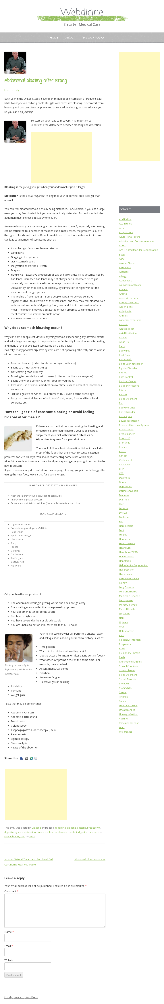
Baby (122, 346)
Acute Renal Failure (129, 236)
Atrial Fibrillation (128, 333)
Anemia (123, 289)
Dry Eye (123, 512)
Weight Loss (125, 731)
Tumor (122, 701)
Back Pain (124, 355)
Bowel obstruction (129, 420)
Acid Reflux (125, 219)
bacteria (81, 827)
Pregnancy (125, 644)
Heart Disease (127, 543)
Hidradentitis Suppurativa (133, 565)
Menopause (126, 600)
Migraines (124, 613)
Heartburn (125, 547)
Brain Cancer (126, 429)
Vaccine (123, 718)
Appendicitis (126, 306)
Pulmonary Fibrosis (129, 652)
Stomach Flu (125, 688)
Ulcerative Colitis (128, 705)
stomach (94, 832)
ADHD (122, 245)
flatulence (42, 832)
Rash (122, 657)
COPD (122, 469)
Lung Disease (126, 587)
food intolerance (58, 832)
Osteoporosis (126, 631)
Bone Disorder (127, 412)
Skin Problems (127, 670)
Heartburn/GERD (128, 552)
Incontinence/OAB (129, 578)
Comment (11, 891)
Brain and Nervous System (134, 425)
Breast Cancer (127, 433)
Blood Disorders (128, 398)
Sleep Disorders (128, 674)
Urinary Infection (128, 714)
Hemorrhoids (126, 556)
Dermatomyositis (128, 490)
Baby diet (124, 350)
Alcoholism (125, 267)
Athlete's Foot (126, 328)
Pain (121, 635)
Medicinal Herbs (128, 591)
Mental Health (127, 609)
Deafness (124, 477)
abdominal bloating (65, 827)
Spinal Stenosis (127, 679)
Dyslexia (124, 517)
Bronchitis (124, 442)
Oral (121, 626)
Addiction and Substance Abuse (136, 241)
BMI (121, 403)
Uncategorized (127, 709)
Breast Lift (124, 438)
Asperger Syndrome (130, 320)
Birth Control (126, 377)
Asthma (123, 324)
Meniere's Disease (129, 596)
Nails (122, 617)
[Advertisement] (61, 157)
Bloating (36, 827)
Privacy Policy (94, 37)
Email (8, 946)
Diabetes (124, 495)
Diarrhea (124, 499)
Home (54, 37)
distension (30, 832)
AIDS (121, 258)
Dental (122, 482)
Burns (122, 451)
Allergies (124, 271)
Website (9, 960)
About (70, 37)
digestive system (13, 832)
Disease (123, 508)
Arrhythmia (125, 311)
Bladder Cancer (127, 381)
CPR (121, 473)
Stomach (124, 683)
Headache (125, 539)
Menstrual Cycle (128, 604)
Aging (122, 254)
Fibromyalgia (126, 525)
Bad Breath (125, 359)
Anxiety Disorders (129, 302)
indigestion (82, 832)
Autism (123, 337)
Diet (121, 504)
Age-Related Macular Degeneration (138, 250)
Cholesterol (125, 460)
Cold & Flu (124, 464)
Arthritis (123, 315)
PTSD (122, 648)
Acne (122, 228)
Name (9, 932)
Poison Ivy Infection (130, 639)
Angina (123, 293)
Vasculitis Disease (129, 723)
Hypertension (126, 569)
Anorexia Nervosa (129, 298)
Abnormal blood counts (89, 859)
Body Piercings (127, 407)
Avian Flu (124, 341)
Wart (121, 727)
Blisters (123, 390)
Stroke (122, 692)
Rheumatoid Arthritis (130, 661)
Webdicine (82, 13)
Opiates (123, 622)
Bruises (123, 447)
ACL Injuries (125, 223)
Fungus (123, 534)
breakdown (93, 827)
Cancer (123, 455)
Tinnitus (123, 696)
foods (72, 832)
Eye (121, 521)
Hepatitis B (125, 561)
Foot (121, 530)
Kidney (123, 582)
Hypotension (126, 574)
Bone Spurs (125, 416)
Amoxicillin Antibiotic (130, 285)
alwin (32, 836)
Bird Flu (123, 372)
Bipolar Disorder (128, 368)
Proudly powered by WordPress (21, 997)
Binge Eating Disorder (131, 363)
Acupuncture (126, 232)
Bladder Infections (129, 385)
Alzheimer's (125, 280)
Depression (125, 486)
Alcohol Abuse (127, 263)
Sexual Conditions (129, 666)
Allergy (123, 276)
